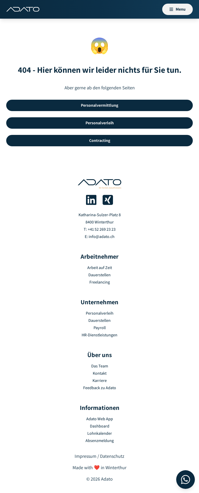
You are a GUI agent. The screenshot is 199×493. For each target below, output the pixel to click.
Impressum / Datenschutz (99, 456)
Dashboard (99, 426)
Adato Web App (99, 419)
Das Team (99, 366)
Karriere (100, 380)
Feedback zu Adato (99, 387)
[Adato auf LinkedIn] (91, 200)
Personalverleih (99, 313)
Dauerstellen (99, 275)
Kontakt (99, 373)
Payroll (100, 327)
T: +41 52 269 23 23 (100, 229)
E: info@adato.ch (100, 236)
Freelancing (99, 282)
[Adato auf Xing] (108, 200)
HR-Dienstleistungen (99, 335)
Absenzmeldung (100, 440)
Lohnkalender (99, 433)
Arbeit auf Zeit (99, 267)
